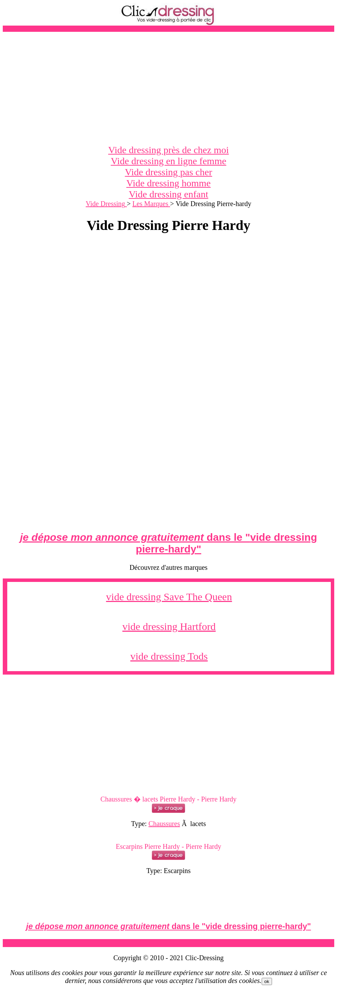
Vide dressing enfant (168, 194)
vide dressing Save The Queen (169, 596)
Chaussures (164, 823)
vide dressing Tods (169, 656)
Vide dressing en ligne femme (168, 161)
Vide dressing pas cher (168, 172)
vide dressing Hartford (169, 626)
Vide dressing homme (168, 183)
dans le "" (168, 543)
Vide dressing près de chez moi (168, 150)
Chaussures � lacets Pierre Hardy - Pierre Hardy (169, 799)
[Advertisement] (168, 88)
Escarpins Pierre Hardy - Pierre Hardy (168, 846)
